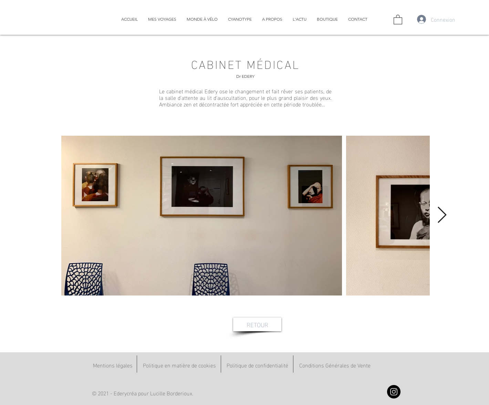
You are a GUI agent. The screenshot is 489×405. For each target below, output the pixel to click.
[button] (398, 19)
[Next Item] (442, 215)
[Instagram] (393, 391)
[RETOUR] (257, 324)
